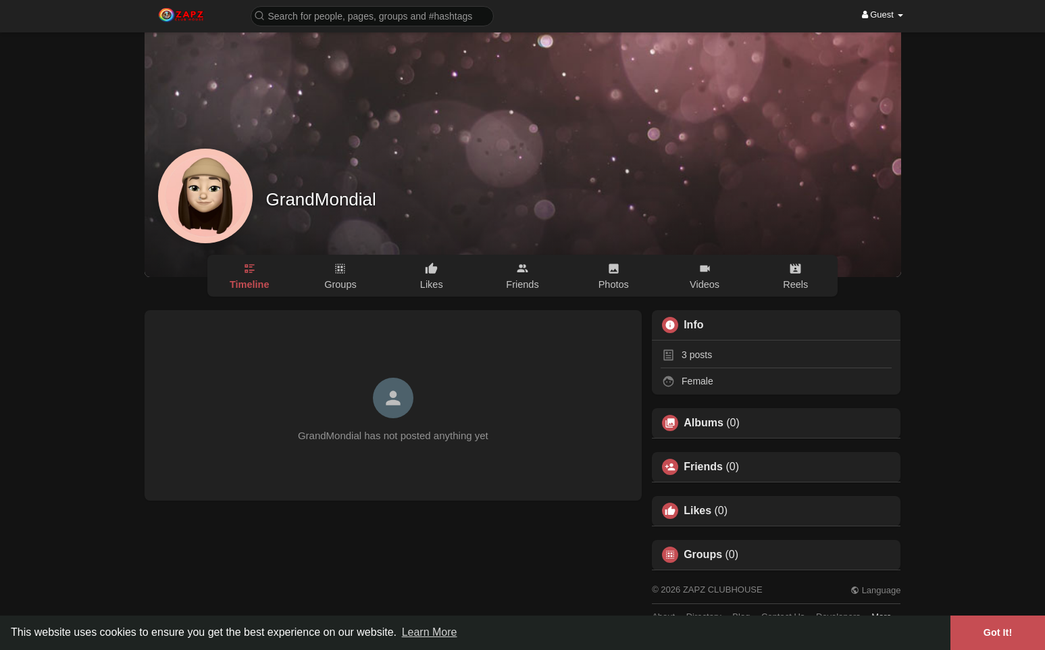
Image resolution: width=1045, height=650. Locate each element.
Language (875, 590)
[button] (372, 15)
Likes (697, 510)
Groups (703, 554)
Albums (703, 423)
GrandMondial (321, 199)
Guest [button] (882, 14)
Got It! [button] (998, 632)
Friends (703, 466)
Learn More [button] (429, 632)
